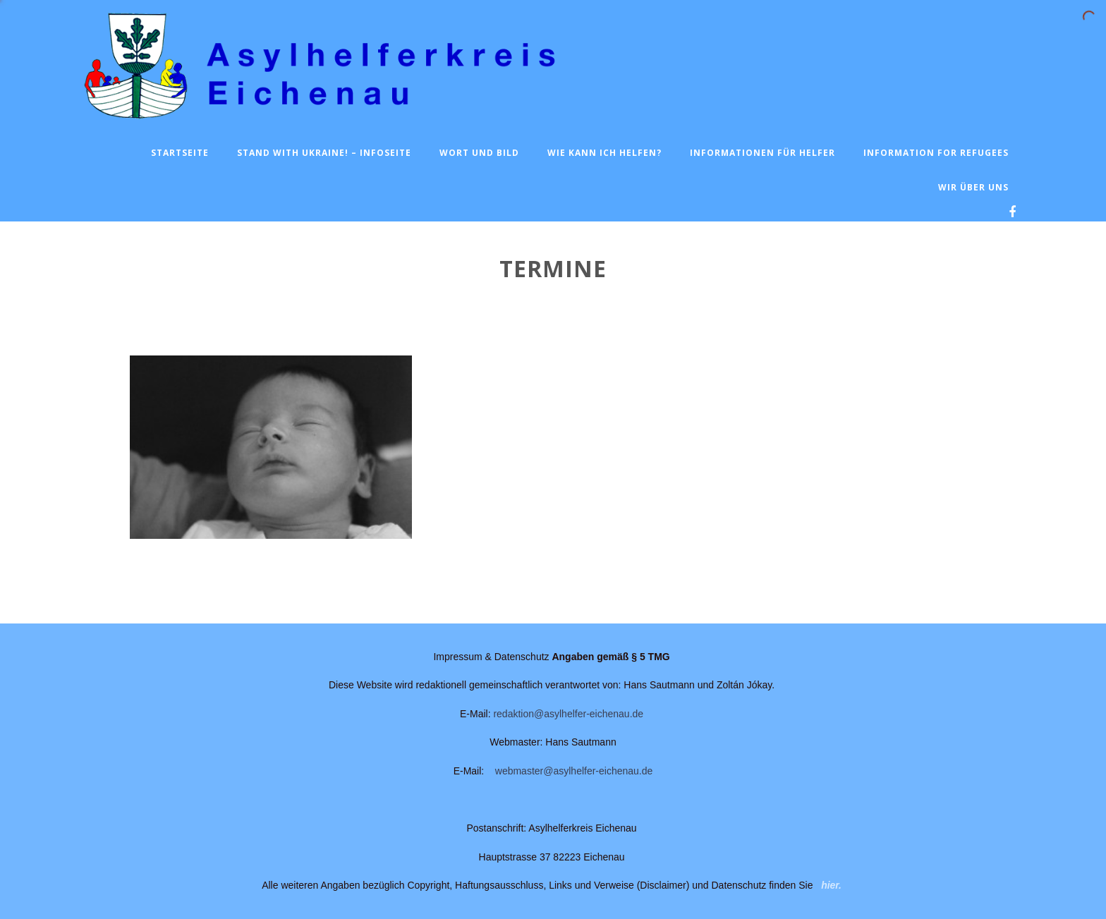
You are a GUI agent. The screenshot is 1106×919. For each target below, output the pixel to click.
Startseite (180, 153)
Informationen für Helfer (762, 153)
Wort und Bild (479, 153)
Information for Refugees (936, 153)
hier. (831, 885)
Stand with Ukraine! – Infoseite (324, 153)
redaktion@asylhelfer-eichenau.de (568, 713)
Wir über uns (973, 187)
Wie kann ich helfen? (604, 153)
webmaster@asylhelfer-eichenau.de (574, 771)
